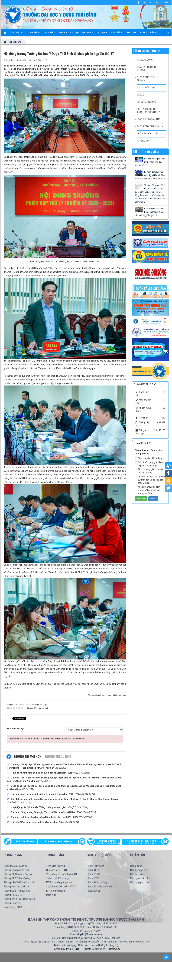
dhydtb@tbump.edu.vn (89, 934)
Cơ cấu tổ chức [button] (34, 33)
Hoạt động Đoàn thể (148, 119)
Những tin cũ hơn (58, 756)
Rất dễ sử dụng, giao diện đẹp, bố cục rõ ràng (149, 464)
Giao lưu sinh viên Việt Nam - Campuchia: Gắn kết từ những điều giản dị (150, 212)
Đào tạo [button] (74, 33)
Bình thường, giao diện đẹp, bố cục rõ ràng (150, 471)
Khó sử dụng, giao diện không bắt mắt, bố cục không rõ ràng (147, 490)
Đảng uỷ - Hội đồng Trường (147, 68)
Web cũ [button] (143, 33)
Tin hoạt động (145, 60)
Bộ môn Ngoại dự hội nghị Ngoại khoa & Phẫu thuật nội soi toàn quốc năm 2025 (150, 175)
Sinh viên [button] (116, 34)
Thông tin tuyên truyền (146, 79)
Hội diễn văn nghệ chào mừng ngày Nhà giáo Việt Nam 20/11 (150, 162)
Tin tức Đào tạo (146, 87)
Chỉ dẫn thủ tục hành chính (143, 842)
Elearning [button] (87, 33)
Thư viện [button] (101, 34)
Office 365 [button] (131, 33)
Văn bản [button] (50, 34)
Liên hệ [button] (154, 33)
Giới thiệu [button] (16, 34)
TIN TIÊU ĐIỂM (150, 151)
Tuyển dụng (143, 140)
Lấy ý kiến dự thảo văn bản (58, 841)
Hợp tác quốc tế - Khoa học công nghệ (148, 110)
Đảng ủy (141, 94)
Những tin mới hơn (27, 756)
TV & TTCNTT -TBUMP (78, 948)
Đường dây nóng (105, 842)
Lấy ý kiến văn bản (24, 841)
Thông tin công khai (148, 126)
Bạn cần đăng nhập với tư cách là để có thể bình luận (47, 738)
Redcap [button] (63, 33)
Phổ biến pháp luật (147, 133)
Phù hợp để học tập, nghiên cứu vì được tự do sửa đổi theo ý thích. (150, 479)
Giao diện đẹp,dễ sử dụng (148, 458)
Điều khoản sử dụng (65, 945)
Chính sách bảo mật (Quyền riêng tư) (98, 945)
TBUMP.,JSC (113, 948)
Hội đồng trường (146, 102)
